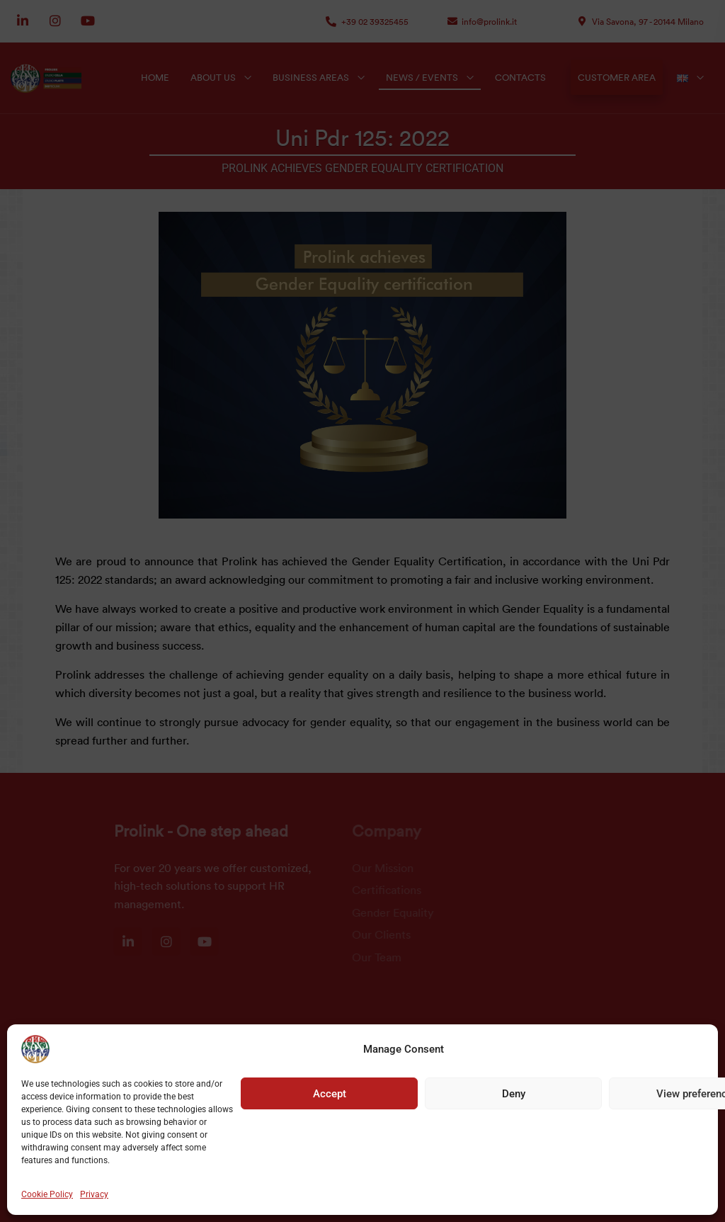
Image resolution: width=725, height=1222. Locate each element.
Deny (513, 1093)
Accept (329, 1093)
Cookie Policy (47, 1194)
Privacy (94, 1194)
